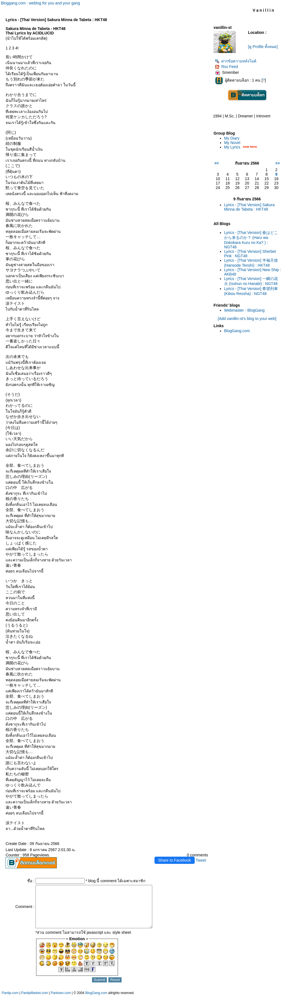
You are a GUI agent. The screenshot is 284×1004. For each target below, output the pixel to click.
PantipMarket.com (34, 1001)
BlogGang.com (237, 331)
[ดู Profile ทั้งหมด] (263, 46)
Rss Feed (226, 66)
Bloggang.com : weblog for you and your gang (40, 3)
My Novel (232, 142)
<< (216, 163)
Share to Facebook (174, 860)
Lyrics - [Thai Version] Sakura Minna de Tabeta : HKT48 (249, 207)
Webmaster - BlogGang (244, 310)
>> (277, 163)
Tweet (201, 860)
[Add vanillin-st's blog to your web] (247, 318)
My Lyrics (232, 147)
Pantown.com (61, 1001)
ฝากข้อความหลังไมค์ (235, 61)
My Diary (231, 138)
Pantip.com (10, 1001)
